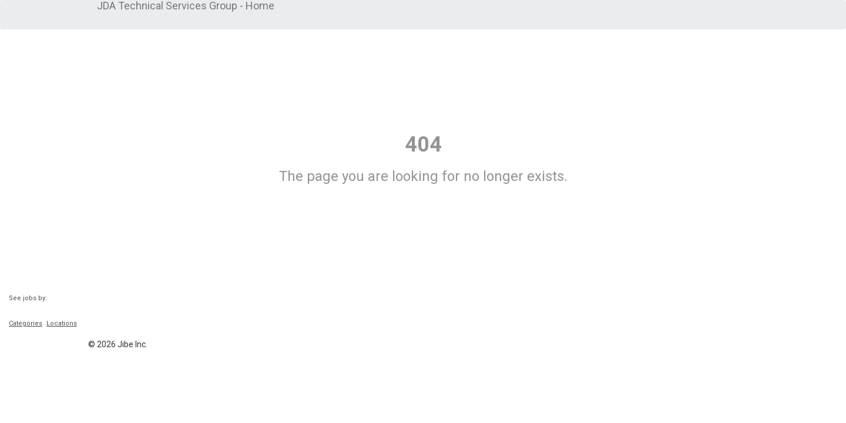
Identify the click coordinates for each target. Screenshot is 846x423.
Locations (61, 323)
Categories (25, 323)
